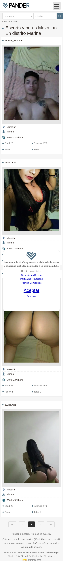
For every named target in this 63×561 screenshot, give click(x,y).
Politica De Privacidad (31, 279)
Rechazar (31, 296)
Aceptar (31, 290)
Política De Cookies (31, 282)
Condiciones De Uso (31, 275)
